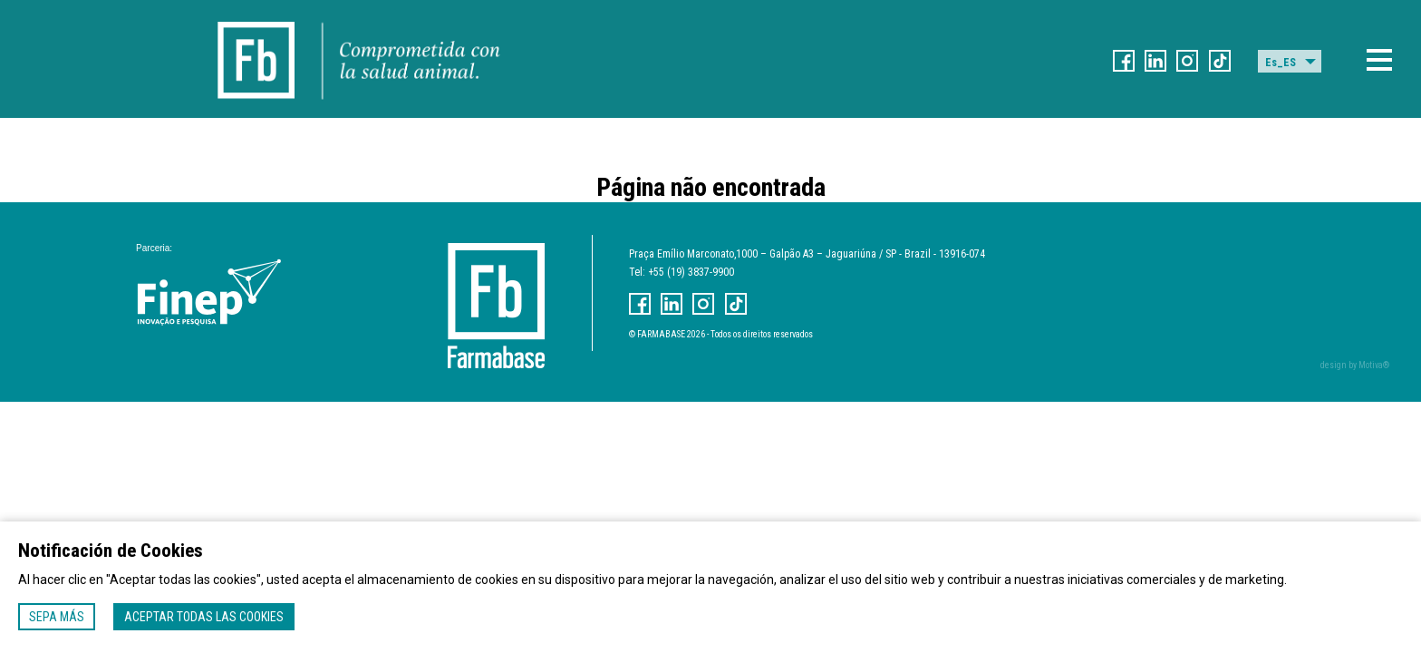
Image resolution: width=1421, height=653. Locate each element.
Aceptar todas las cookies (204, 616)
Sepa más (56, 616)
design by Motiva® (1354, 365)
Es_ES (1280, 62)
